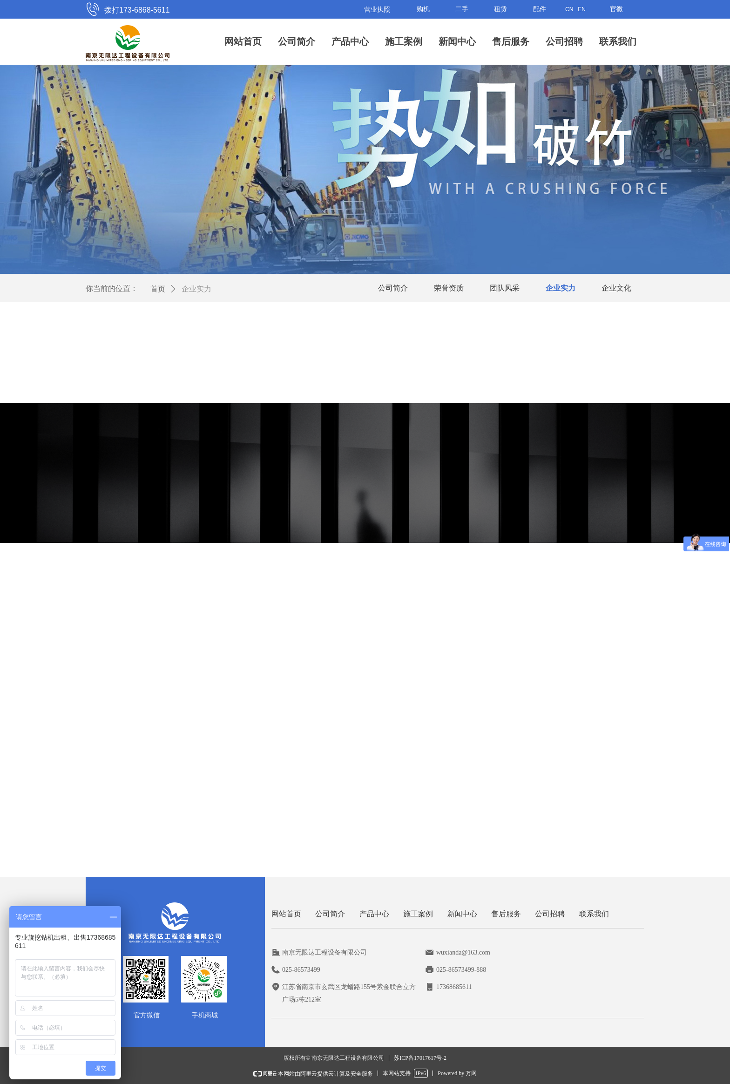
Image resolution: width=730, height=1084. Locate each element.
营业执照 (377, 9)
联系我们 (617, 41)
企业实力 (196, 289)
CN (569, 9)
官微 (616, 9)
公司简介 (296, 41)
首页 (157, 289)
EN (582, 9)
